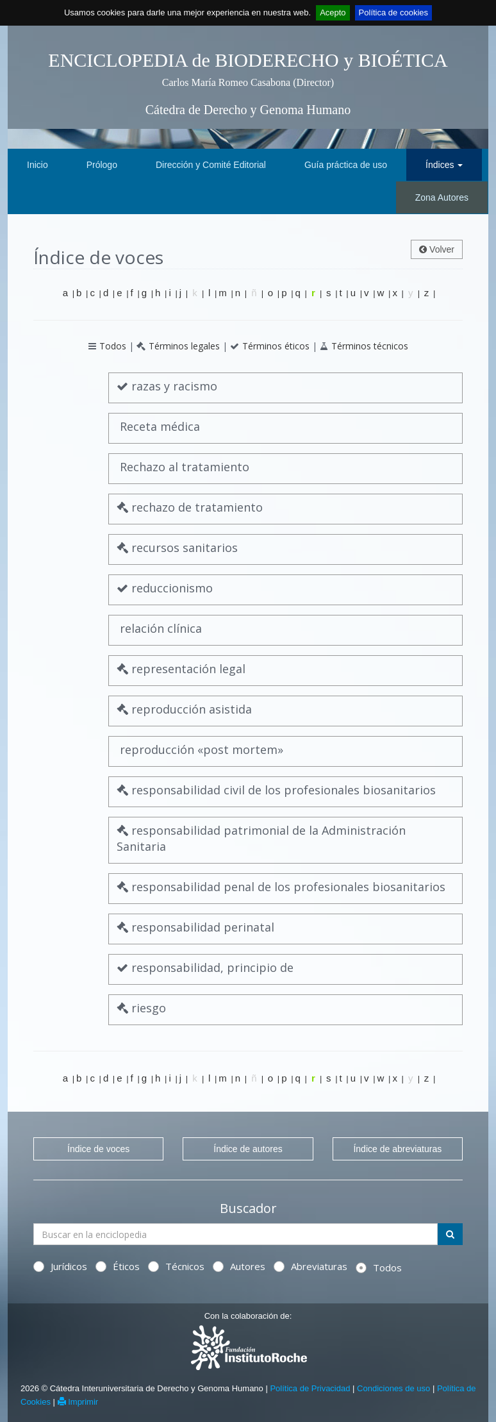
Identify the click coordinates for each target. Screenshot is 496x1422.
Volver (436, 249)
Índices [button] (444, 165)
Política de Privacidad (310, 1388)
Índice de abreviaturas (397, 1149)
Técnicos (176, 1266)
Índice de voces (98, 1149)
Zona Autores (441, 197)
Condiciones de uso (393, 1388)
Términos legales (184, 346)
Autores (239, 1266)
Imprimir (78, 1402)
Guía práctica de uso (345, 165)
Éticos (117, 1266)
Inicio (37, 165)
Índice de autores (247, 1149)
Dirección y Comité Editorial (211, 165)
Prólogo (102, 165)
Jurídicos (60, 1266)
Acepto (332, 12)
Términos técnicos (369, 346)
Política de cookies (393, 12)
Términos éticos (276, 346)
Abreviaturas (310, 1266)
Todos (112, 346)
